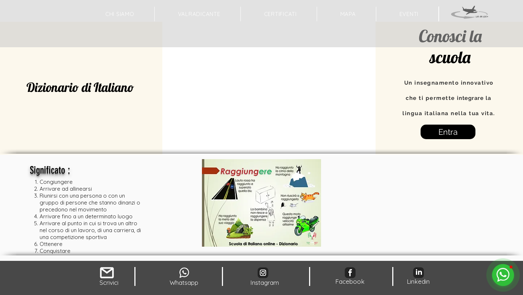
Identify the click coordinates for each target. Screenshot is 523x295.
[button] (348, 14)
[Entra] (448, 132)
